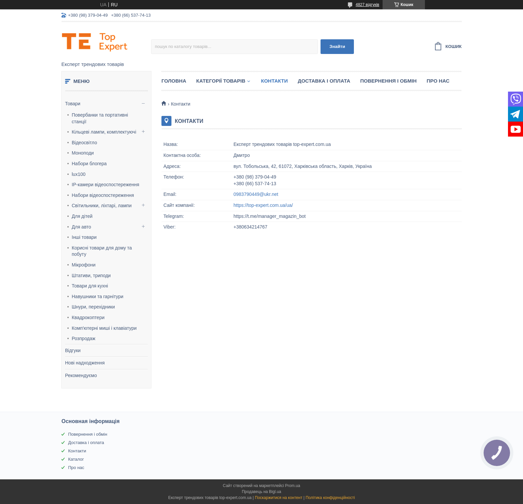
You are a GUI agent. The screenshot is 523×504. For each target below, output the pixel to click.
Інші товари (84, 237)
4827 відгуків (367, 4)
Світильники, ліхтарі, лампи (101, 205)
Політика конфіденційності (330, 497)
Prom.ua (292, 485)
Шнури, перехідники (93, 306)
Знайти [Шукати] (337, 46)
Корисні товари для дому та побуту (102, 251)
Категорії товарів (220, 80)
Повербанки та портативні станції (100, 118)
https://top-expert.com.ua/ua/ (263, 205)
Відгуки (73, 350)
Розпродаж (83, 338)
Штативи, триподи (91, 275)
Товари (72, 103)
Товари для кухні (90, 285)
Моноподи (83, 153)
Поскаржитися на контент (278, 497)
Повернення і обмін (388, 80)
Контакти (274, 80)
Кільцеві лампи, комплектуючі (104, 132)
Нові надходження (85, 362)
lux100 (78, 174)
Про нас (438, 80)
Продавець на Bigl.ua (261, 491)
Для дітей (82, 216)
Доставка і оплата (324, 80)
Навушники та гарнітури (97, 296)
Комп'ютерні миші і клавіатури (104, 328)
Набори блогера (89, 163)
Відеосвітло (84, 142)
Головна (173, 80)
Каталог (76, 459)
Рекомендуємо (81, 375)
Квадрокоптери (88, 317)
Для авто (81, 227)
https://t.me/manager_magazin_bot (269, 216)
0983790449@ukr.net (255, 194)
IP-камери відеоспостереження (105, 184)
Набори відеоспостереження (103, 195)
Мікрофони (83, 264)
